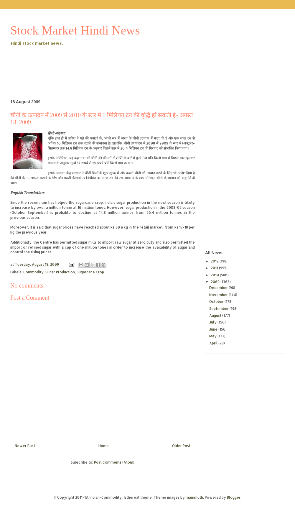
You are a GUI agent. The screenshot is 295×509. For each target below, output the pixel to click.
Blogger (233, 497)
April (213, 343)
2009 (215, 282)
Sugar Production (60, 272)
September (219, 308)
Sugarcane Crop (90, 272)
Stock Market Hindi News (75, 30)
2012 (215, 261)
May (213, 336)
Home (103, 446)
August (215, 315)
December (219, 287)
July (213, 322)
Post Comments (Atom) (114, 462)
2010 (215, 275)
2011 (215, 268)
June (213, 329)
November (219, 295)
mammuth (194, 497)
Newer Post (25, 446)
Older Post (181, 446)
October (217, 301)
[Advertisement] (117, 63)
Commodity (33, 272)
